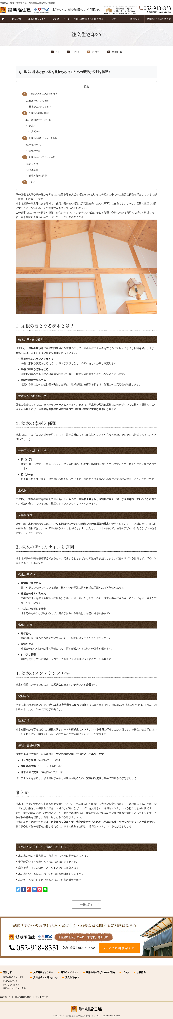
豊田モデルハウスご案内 (14, 988)
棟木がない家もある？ (38, 106)
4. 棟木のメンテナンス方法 (38, 157)
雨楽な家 (16, 19)
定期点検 (31, 164)
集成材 (30, 125)
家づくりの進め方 (11, 984)
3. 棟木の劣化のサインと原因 (39, 138)
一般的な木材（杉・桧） (39, 120)
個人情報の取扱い (23, 997)
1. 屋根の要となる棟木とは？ (39, 94)
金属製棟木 (32, 131)
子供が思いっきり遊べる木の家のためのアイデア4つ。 (49, 861)
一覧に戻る (86, 904)
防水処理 (31, 169)
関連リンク (5, 997)
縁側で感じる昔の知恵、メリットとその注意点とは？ (48, 867)
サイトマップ (42, 997)
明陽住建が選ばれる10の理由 (88, 19)
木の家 (95, 52)
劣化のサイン (33, 145)
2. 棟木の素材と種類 (35, 113)
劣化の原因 (32, 150)
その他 (75, 52)
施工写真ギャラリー (38, 19)
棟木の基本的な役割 (37, 100)
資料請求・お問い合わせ (159, 19)
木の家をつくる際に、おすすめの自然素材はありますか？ (51, 873)
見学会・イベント (61, 19)
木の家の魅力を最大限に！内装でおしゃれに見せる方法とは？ (53, 855)
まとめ (28, 182)
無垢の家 (117, 52)
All (57, 52)
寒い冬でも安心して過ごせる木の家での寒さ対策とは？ (49, 879)
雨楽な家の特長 (10, 981)
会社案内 (134, 19)
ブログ (115, 19)
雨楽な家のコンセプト (13, 977)
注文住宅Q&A (72, 977)
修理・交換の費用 (36, 175)
